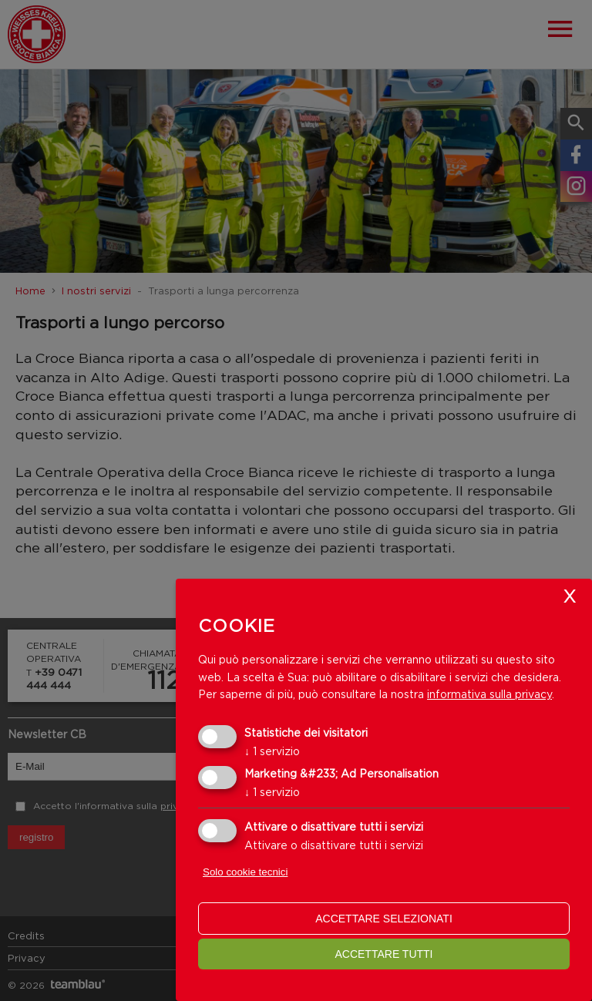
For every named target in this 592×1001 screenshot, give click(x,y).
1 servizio (272, 751)
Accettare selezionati (383, 918)
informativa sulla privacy (489, 694)
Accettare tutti (383, 954)
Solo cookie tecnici (245, 872)
